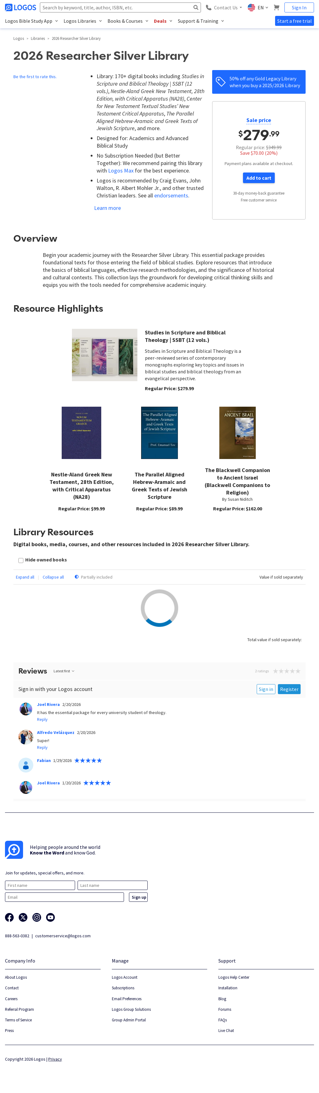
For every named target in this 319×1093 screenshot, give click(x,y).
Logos (18, 38)
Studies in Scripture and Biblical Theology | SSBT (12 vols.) (185, 336)
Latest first (64, 671)
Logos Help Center (233, 977)
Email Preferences (126, 998)
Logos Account (124, 977)
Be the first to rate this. (35, 76)
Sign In (299, 7)
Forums (224, 1009)
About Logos (16, 977)
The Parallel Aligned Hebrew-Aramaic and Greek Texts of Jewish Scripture (159, 485)
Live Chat (226, 1030)
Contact (12, 988)
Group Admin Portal (129, 1020)
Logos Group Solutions (131, 1009)
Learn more (107, 207)
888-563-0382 (17, 936)
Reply (42, 719)
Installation (227, 988)
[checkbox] (42, 560)
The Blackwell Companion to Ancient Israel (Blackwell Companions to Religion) (237, 481)
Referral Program (19, 1009)
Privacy (55, 1059)
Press (9, 1030)
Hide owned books (46, 559)
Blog (222, 998)
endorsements (171, 195)
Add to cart (258, 178)
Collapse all (53, 577)
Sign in (266, 689)
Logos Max (121, 170)
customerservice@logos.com (63, 936)
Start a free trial (294, 21)
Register (289, 689)
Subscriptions (123, 988)
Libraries (38, 38)
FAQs (222, 1020)
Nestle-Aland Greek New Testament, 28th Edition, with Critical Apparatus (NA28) (82, 485)
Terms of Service (18, 1020)
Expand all (25, 577)
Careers (11, 998)
